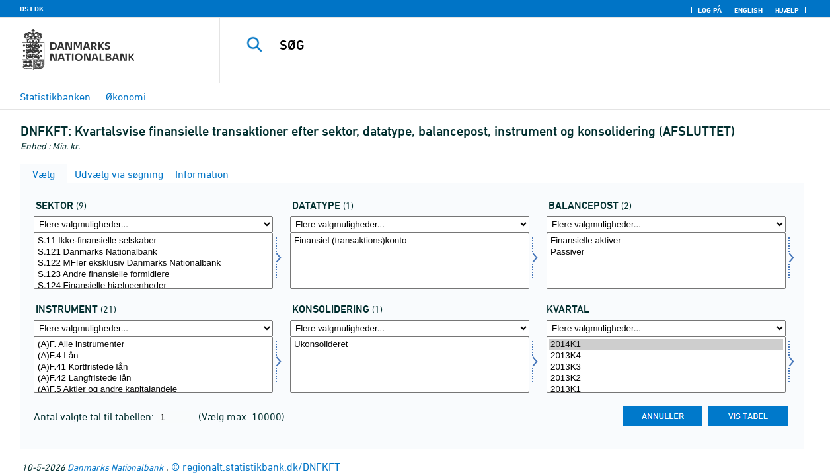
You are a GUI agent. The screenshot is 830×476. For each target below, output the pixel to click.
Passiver (666, 252)
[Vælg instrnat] (153, 365)
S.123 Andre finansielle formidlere (153, 274)
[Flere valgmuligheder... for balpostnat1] (666, 224)
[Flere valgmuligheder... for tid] (666, 328)
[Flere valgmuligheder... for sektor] (153, 224)
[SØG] (515, 45)
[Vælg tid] (666, 365)
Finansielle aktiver (666, 241)
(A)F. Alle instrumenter (153, 344)
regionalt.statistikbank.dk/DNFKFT (261, 467)
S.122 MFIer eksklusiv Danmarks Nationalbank (153, 263)
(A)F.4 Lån (153, 356)
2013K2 (666, 378)
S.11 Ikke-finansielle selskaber (153, 241)
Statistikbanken (55, 96)
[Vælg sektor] (153, 261)
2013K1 (666, 389)
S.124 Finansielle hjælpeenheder (153, 286)
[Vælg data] (409, 261)
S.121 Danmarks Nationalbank (153, 252)
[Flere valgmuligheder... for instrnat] (153, 328)
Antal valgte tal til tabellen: (95, 416)
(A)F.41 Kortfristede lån (153, 367)
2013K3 (666, 367)
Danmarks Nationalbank (115, 467)
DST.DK (32, 8)
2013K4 (666, 356)
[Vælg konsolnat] (409, 365)
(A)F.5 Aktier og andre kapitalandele (153, 389)
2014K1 (666, 344)
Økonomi (126, 96)
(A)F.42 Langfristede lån (153, 378)
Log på (710, 10)
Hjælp (787, 10)
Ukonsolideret (410, 344)
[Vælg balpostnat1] (666, 261)
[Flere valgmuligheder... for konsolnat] (409, 328)
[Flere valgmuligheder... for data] (409, 224)
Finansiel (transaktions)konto (410, 241)
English (748, 10)
